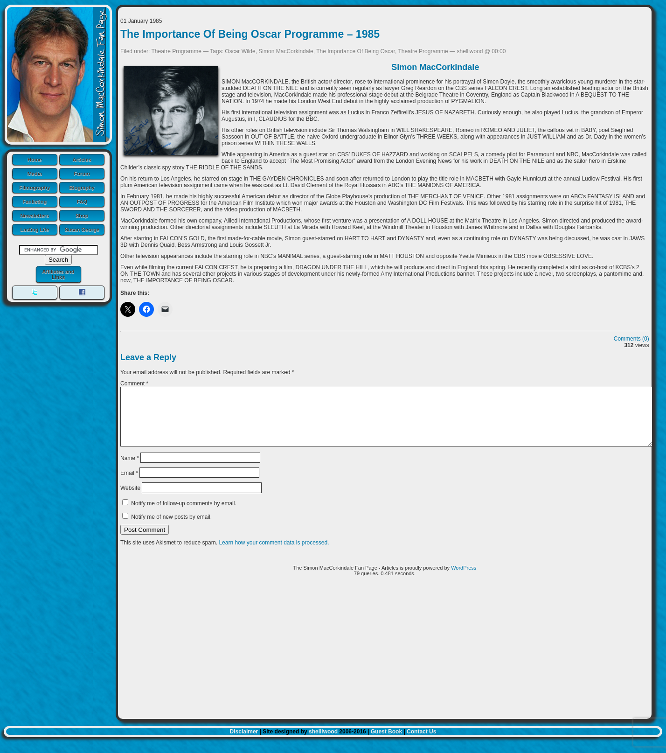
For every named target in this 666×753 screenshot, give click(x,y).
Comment (134, 383)
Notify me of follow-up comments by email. (183, 514)
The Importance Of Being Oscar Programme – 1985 (250, 34)
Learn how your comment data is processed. (274, 554)
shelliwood (323, 742)
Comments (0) (631, 338)
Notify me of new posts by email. (171, 528)
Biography (82, 187)
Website (130, 499)
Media (35, 173)
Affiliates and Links (58, 274)
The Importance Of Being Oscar (355, 51)
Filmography (34, 187)
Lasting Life (34, 229)
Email (129, 484)
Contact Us (421, 742)
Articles (82, 159)
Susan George (81, 229)
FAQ (81, 201)
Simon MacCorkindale (285, 51)
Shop (82, 215)
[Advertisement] (384, 662)
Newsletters (34, 215)
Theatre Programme (176, 51)
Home (35, 159)
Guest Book (386, 742)
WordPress (463, 579)
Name (129, 469)
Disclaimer (244, 742)
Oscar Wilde (240, 51)
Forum (82, 173)
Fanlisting (34, 201)
